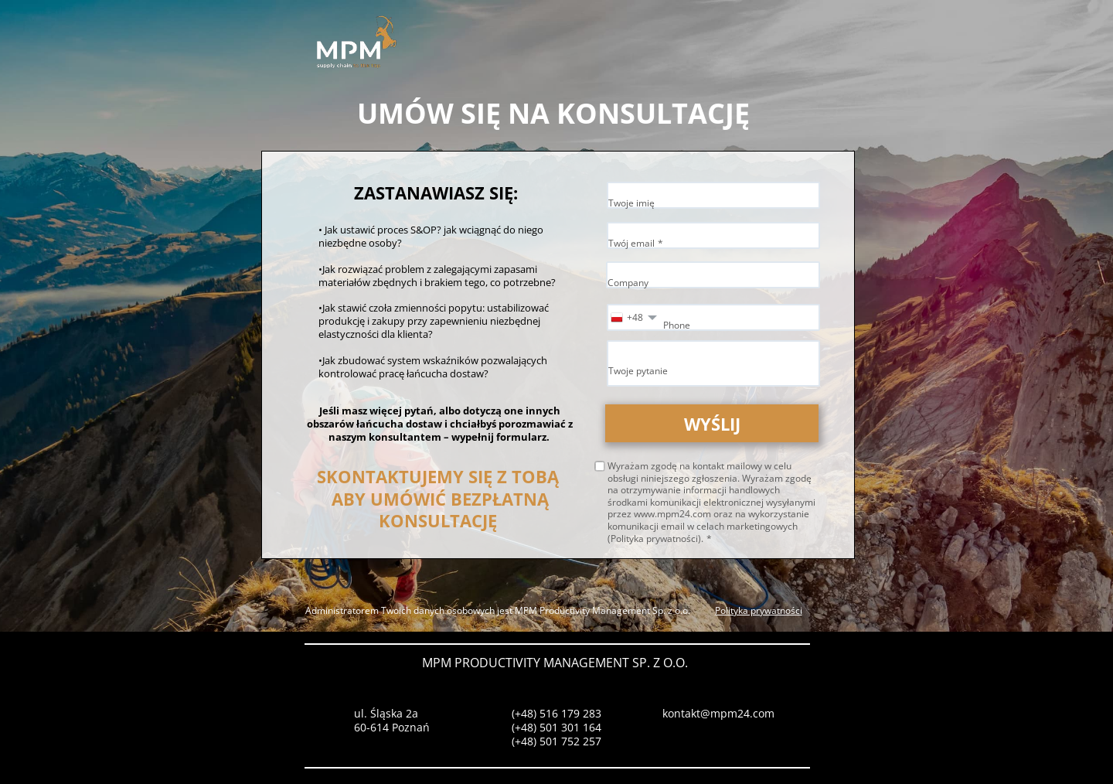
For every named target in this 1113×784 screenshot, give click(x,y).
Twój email (631, 243)
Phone (676, 325)
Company (628, 282)
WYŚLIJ (712, 423)
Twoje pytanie (638, 370)
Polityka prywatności (758, 610)
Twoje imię (631, 203)
